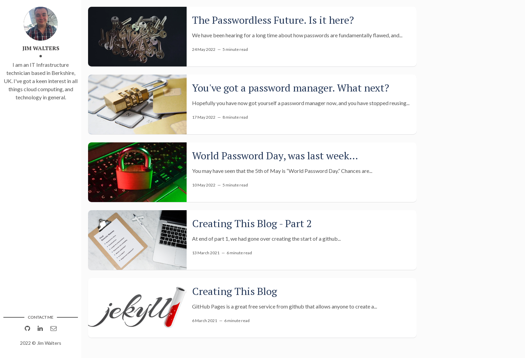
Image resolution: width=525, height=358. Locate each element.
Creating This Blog (234, 291)
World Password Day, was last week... (275, 155)
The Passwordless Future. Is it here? (273, 20)
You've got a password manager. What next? (290, 88)
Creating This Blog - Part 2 (252, 223)
